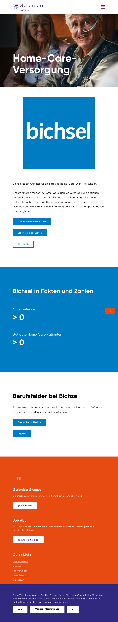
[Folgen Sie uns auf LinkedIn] (20, 478)
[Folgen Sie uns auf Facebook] (14, 478)
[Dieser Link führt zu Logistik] (22, 433)
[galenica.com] (25, 505)
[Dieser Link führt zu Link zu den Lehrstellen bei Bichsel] (30, 232)
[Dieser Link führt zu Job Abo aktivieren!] (28, 539)
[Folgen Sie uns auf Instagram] (17, 478)
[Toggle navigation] (103, 7)
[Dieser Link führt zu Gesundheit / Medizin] (29, 422)
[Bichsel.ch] (23, 244)
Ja (73, 609)
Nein (20, 609)
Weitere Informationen (47, 609)
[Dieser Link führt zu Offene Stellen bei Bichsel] (32, 221)
